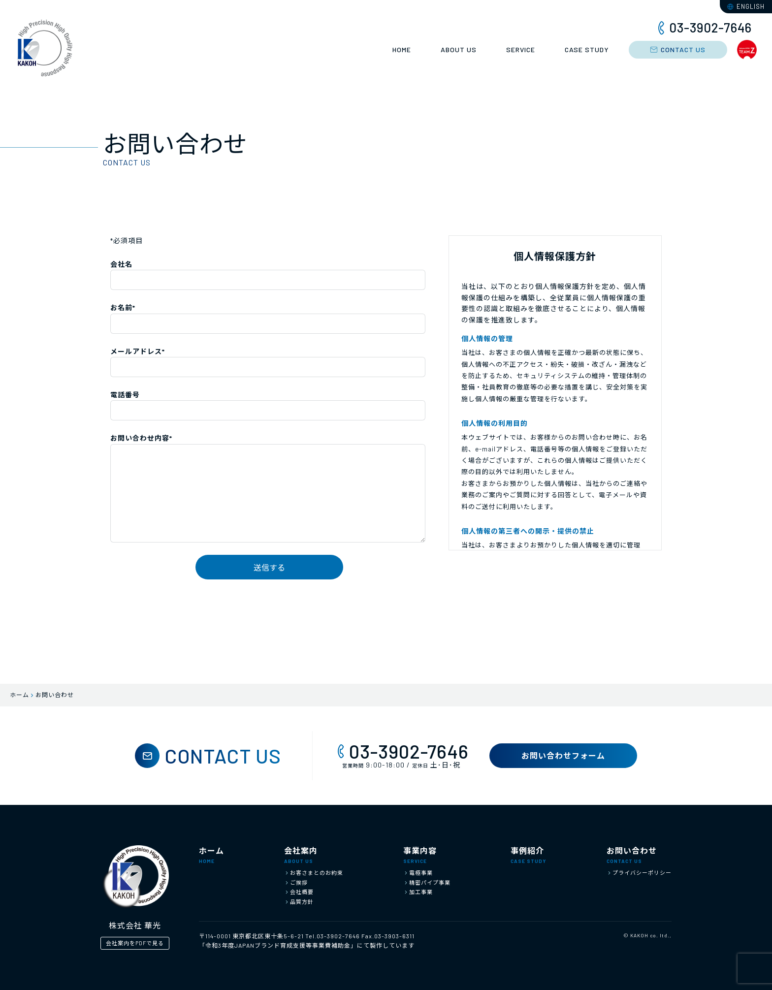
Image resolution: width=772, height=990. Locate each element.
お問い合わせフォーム (563, 755)
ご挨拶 (296, 882)
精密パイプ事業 (426, 882)
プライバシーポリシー (639, 872)
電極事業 (418, 872)
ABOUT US (459, 49)
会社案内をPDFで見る (135, 943)
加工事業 (418, 892)
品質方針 (299, 901)
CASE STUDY (587, 49)
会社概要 (299, 892)
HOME (401, 49)
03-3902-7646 (401, 751)
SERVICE (520, 49)
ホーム (19, 694)
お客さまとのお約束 (313, 872)
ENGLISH (746, 6)
